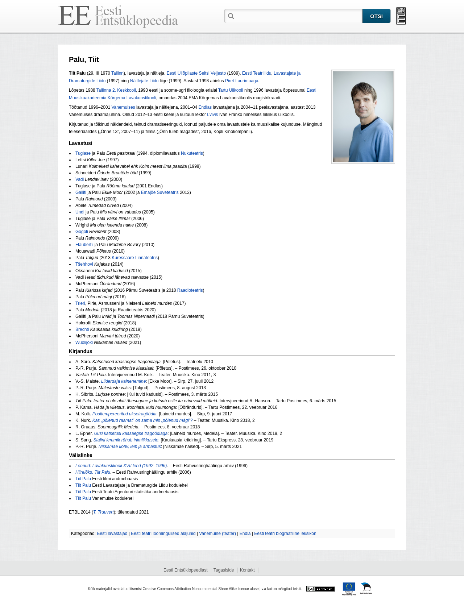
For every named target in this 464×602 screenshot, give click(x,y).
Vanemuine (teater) (217, 533)
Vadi (79, 179)
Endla (245, 533)
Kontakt (247, 570)
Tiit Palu (83, 478)
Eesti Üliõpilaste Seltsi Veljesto (196, 73)
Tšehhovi (84, 264)
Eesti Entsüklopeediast (185, 570)
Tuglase (83, 153)
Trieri (80, 303)
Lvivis (212, 114)
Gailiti (80, 192)
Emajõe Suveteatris (160, 192)
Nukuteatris (192, 153)
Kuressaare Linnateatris (135, 257)
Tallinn (117, 73)
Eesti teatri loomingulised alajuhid (163, 533)
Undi (79, 212)
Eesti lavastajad (112, 533)
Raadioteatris (190, 290)
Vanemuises (123, 107)
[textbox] (299, 15)
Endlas (205, 107)
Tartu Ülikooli (230, 90)
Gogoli (81, 231)
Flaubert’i (84, 244)
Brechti (82, 329)
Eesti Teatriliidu (256, 73)
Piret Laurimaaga (241, 80)
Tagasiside (224, 570)
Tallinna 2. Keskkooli (116, 90)
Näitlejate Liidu (144, 80)
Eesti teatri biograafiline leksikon (285, 533)
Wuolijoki (84, 342)
